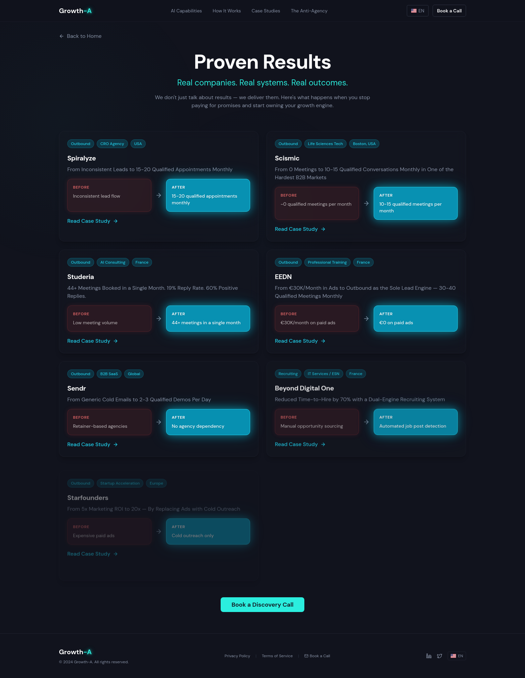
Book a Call (449, 11)
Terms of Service (277, 656)
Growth (75, 10)
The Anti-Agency (309, 11)
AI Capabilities (186, 11)
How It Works (227, 11)
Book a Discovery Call (262, 605)
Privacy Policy (237, 656)
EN (418, 11)
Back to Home (80, 36)
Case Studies (266, 11)
